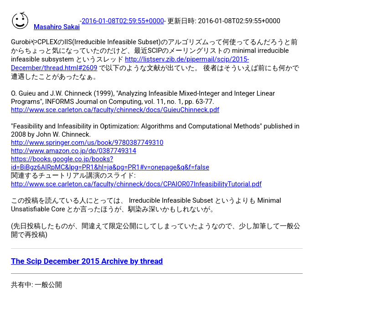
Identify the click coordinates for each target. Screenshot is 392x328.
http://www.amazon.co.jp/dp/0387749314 (73, 151)
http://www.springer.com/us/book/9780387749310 (87, 142)
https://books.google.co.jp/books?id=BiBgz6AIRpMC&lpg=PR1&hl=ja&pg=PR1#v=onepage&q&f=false (110, 163)
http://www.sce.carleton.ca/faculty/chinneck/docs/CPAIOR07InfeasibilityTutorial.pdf (136, 184)
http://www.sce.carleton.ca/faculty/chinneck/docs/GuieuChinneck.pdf (115, 110)
